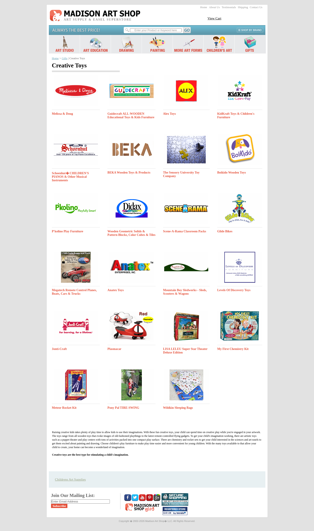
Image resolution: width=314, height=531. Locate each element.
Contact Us (256, 7)
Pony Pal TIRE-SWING (123, 407)
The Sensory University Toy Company (181, 174)
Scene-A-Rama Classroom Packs (184, 231)
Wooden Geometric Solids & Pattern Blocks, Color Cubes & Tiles (131, 233)
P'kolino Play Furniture (67, 231)
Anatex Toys (115, 290)
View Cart (214, 18)
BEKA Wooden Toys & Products (128, 172)
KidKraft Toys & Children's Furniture (235, 115)
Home (203, 7)
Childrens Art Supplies (70, 479)
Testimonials (229, 7)
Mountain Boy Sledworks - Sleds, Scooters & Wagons (185, 291)
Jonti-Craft (59, 349)
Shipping (243, 7)
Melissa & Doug (62, 113)
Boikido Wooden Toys (231, 172)
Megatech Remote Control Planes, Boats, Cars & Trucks (74, 291)
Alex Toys (169, 113)
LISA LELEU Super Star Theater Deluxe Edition (185, 350)
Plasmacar (114, 349)
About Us (214, 7)
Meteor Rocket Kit (64, 407)
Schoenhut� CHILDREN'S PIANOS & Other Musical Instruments (70, 177)
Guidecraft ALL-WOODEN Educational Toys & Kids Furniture (130, 115)
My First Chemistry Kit (233, 349)
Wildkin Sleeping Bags (178, 407)
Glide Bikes (224, 231)
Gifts (64, 58)
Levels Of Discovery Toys (234, 290)
